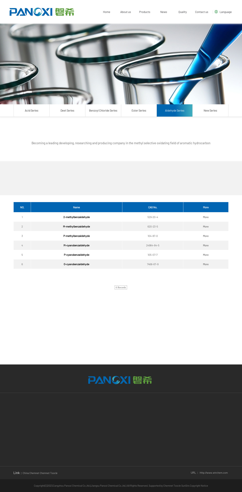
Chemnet (168, 485)
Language (226, 11)
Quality (182, 11)
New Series (210, 110)
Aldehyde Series (174, 110)
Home (106, 11)
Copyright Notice (199, 485)
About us (125, 11)
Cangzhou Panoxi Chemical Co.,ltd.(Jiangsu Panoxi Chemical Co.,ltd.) (90, 485)
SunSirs (185, 485)
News (163, 11)
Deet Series (67, 110)
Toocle (177, 485)
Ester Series (139, 110)
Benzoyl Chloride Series (103, 110)
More (206, 217)
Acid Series (31, 110)
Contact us (201, 11)
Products (144, 11)
